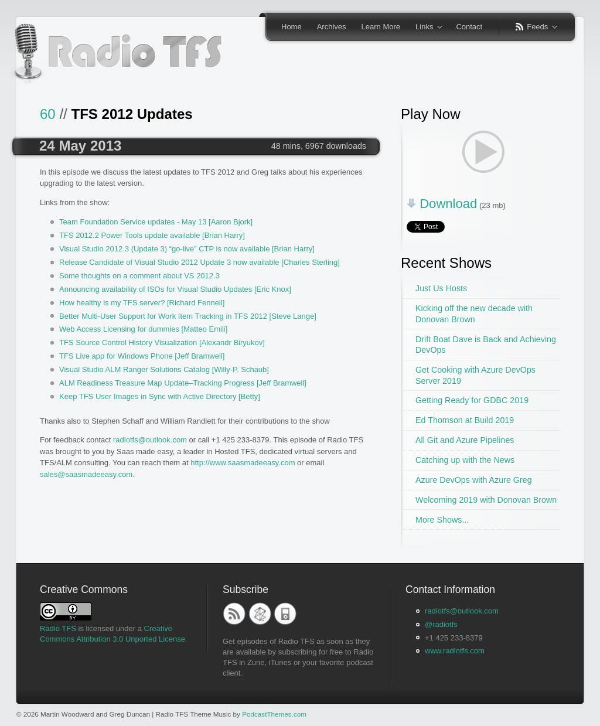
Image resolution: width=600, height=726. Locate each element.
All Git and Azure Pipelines (464, 440)
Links (425, 27)
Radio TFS (58, 628)
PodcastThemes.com (274, 714)
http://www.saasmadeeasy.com (242, 462)
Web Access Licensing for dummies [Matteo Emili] (143, 329)
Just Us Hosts (441, 288)
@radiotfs (441, 624)
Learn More (381, 26)
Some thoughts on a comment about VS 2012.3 (139, 275)
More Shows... (442, 519)
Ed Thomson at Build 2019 (464, 420)
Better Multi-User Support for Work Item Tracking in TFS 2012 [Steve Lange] (187, 316)
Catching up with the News (464, 460)
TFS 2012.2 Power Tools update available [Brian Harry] (152, 235)
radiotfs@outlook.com (150, 439)
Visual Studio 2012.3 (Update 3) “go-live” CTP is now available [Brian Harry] (187, 248)
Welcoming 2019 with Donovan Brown (486, 500)
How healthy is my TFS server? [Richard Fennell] (141, 302)
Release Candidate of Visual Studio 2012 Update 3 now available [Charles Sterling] (199, 262)
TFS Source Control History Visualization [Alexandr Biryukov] (162, 342)
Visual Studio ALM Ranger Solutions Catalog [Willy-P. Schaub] (164, 369)
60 (48, 114)
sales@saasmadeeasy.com (86, 474)
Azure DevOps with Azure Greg (473, 480)
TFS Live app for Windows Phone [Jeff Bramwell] (141, 356)
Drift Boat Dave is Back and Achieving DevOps (485, 345)
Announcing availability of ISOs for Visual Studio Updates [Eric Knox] (175, 289)
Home (291, 26)
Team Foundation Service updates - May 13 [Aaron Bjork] (156, 221)
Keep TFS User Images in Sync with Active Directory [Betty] (159, 396)
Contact (469, 26)
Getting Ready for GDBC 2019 (472, 400)
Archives (331, 26)
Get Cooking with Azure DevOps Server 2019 (475, 375)
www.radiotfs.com (455, 650)
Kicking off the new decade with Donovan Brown (474, 314)
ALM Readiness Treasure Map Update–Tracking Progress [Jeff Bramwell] (182, 383)
